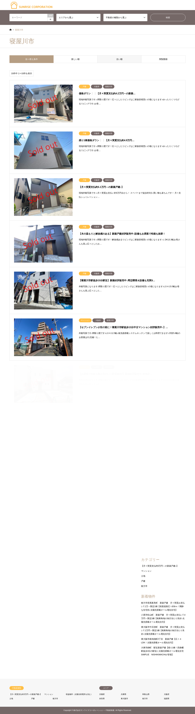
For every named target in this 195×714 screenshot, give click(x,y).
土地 (143, 576)
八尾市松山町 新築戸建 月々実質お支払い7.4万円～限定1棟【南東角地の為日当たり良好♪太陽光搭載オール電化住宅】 (163, 618)
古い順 (119, 59)
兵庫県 (123, 694)
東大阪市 (124, 699)
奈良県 (102, 699)
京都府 (102, 694)
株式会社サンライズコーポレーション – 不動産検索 (93, 710)
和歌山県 (145, 694)
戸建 (143, 581)
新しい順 (75, 59)
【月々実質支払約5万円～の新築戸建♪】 (160, 566)
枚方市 (144, 586)
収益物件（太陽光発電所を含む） (79, 694)
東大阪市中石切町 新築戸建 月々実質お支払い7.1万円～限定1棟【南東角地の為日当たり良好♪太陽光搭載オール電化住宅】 (163, 630)
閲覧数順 (163, 59)
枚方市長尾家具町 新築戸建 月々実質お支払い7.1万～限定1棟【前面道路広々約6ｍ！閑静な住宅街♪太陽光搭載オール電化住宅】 (163, 606)
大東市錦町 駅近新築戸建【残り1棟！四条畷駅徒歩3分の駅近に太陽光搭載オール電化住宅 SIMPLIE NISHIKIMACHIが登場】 (163, 651)
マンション (146, 571)
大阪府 (166, 694)
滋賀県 (166, 699)
